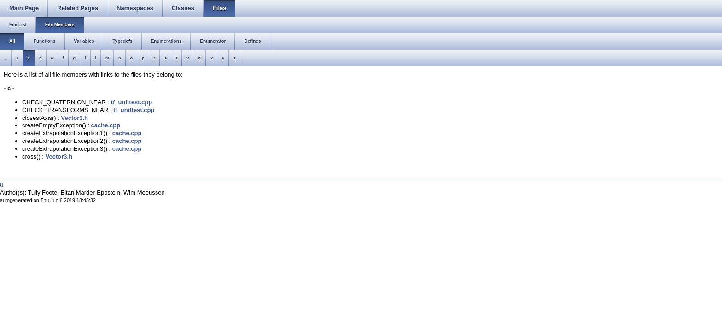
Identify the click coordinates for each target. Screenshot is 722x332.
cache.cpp (106, 125)
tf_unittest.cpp (131, 102)
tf (1, 184)
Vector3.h (74, 117)
